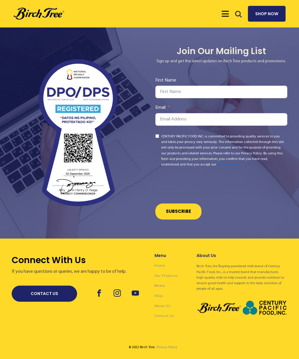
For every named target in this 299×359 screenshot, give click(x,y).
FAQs (158, 296)
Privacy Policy (227, 164)
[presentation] (199, 186)
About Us (162, 306)
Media (159, 286)
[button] (238, 14)
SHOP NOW (266, 14)
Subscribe (178, 211)
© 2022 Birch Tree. (142, 347)
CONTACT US (44, 293)
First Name (165, 80)
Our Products (166, 276)
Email (160, 107)
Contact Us (164, 316)
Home (159, 265)
